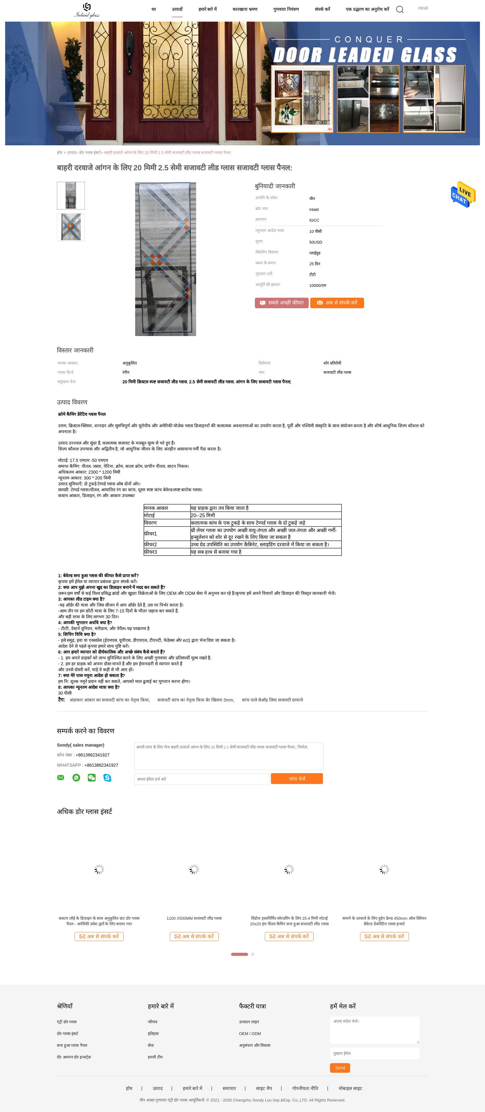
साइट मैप (264, 1088)
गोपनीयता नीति (305, 1088)
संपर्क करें (322, 9)
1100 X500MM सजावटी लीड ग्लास (194, 918)
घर (154, 9)
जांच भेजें (297, 779)
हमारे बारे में (208, 9)
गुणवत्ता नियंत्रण (286, 9)
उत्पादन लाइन (249, 1022)
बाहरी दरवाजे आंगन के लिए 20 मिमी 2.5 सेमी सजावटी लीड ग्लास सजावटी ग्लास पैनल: (168, 152)
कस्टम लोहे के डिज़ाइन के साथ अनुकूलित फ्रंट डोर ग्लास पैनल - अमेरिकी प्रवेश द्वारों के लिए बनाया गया (99, 921)
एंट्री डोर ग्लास (67, 1022)
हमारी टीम (155, 1057)
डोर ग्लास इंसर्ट (67, 1033)
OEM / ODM (250, 1033)
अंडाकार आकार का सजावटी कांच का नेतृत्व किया (109, 699)
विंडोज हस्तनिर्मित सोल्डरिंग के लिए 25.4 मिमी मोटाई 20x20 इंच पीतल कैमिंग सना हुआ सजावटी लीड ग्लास (289, 921)
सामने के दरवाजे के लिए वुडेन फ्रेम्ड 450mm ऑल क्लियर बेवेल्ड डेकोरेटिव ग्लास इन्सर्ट (384, 921)
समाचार (229, 1088)
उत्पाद (158, 1088)
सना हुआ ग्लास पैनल (72, 1045)
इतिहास (153, 1033)
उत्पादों (177, 9)
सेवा (151, 1045)
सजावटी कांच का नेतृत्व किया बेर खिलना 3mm (195, 699)
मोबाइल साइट (350, 1088)
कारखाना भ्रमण (245, 9)
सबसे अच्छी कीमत (281, 303)
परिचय (152, 1022)
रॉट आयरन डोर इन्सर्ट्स (74, 1057)
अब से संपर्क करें (337, 303)
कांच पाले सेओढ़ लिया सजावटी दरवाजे (272, 699)
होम (129, 1088)
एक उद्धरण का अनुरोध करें (367, 9)
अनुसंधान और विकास (254, 1045)
